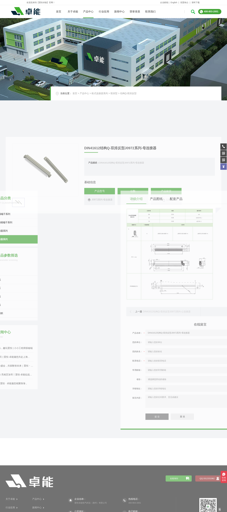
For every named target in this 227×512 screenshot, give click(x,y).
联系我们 (150, 11)
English (174, 2)
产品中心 (88, 11)
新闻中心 (119, 11)
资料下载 (196, 2)
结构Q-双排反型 (128, 93)
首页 (58, 11)
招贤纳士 (184, 2)
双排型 (113, 93)
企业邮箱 (164, 2)
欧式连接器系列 (100, 93)
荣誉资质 (135, 11)
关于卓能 (73, 11)
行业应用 (104, 11)
